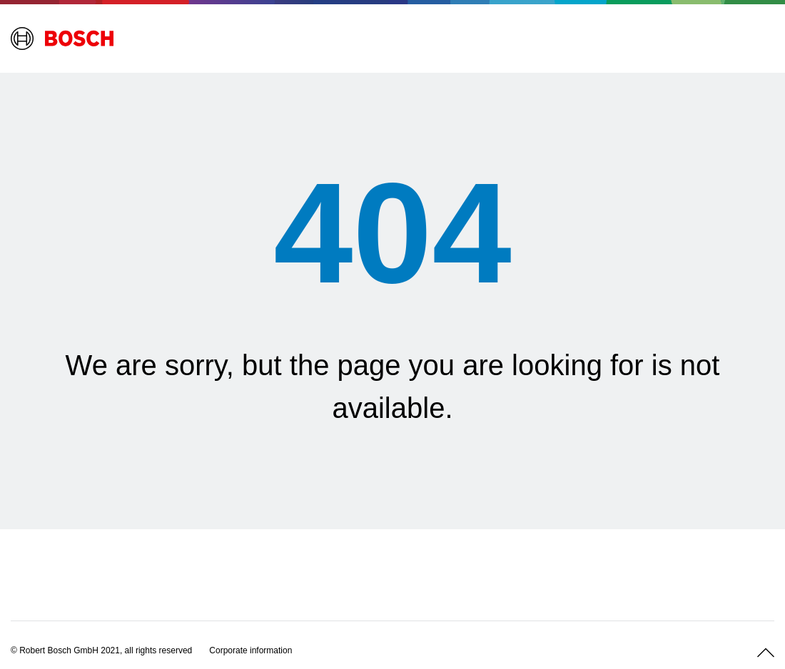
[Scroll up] (765, 652)
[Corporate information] (250, 650)
